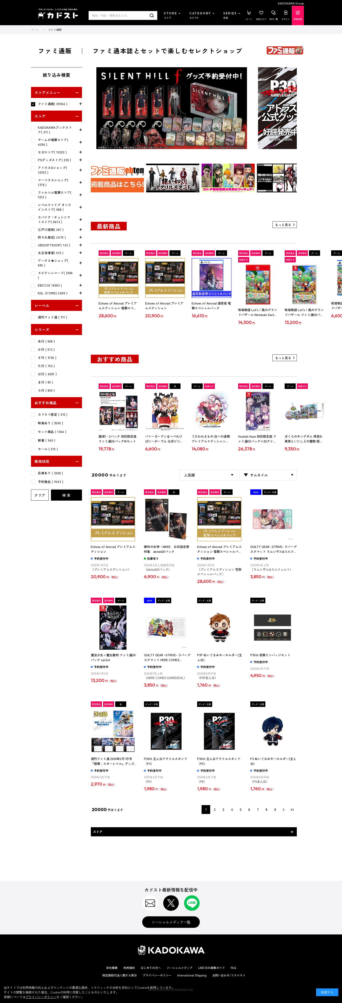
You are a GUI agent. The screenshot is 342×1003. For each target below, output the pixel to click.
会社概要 (112, 968)
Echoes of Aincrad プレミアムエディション (164, 305)
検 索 (66, 495)
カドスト (58, 13)
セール (48, 449)
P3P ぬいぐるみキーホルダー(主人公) (219, 657)
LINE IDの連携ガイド (211, 968)
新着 (46, 440)
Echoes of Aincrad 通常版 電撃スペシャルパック (211, 305)
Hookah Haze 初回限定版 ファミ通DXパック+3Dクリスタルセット (257, 439)
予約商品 (50, 481)
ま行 (45, 382)
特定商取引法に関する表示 (119, 975)
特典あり (50, 423)
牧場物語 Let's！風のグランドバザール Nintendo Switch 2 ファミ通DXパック (257, 312)
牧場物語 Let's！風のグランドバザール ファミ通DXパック (304, 312)
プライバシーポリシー (157, 975)
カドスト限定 (53, 414)
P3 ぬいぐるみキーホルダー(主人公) (273, 761)
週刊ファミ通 (52, 317)
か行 (46, 349)
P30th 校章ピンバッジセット (270, 655)
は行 (47, 374)
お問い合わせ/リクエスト (228, 975)
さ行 (47, 357)
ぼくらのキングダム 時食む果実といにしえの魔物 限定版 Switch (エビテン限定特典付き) (304, 439)
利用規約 (129, 968)
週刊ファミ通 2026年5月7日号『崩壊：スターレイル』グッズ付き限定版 (114, 761)
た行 (46, 366)
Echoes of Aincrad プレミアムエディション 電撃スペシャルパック (118, 306)
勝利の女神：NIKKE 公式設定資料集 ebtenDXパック (166, 549)
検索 (151, 15)
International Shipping (191, 975)
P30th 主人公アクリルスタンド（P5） (218, 761)
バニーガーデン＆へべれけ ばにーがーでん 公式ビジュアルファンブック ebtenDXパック (164, 439)
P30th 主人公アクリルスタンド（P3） (165, 761)
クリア (39, 495)
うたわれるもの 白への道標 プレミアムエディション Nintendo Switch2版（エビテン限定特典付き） (211, 439)
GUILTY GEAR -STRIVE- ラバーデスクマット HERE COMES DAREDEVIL (167, 657)
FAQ (233, 968)
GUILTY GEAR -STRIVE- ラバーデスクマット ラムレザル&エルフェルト (273, 549)
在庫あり (50, 473)
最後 (292, 809)
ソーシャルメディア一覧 (171, 922)
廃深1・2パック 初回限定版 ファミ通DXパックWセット (117, 438)
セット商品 (52, 431)
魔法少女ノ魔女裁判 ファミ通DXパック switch (113, 657)
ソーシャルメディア (179, 968)
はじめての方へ (151, 968)
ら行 (46, 390)
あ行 (46, 341)
